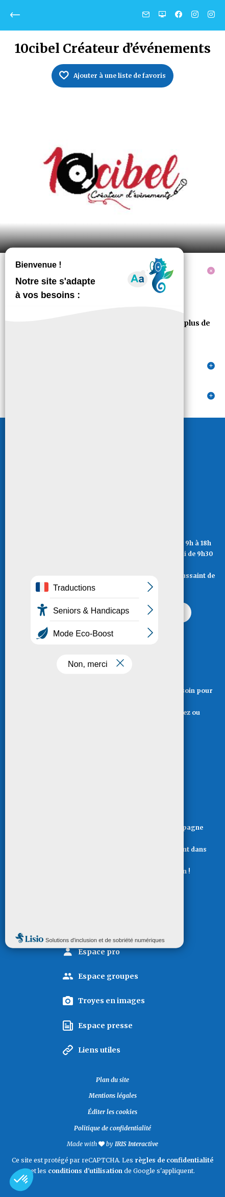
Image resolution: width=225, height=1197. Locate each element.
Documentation (112, 760)
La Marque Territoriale (120, 927)
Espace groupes (108, 976)
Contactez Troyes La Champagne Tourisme (113, 612)
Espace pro (99, 951)
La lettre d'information (112, 897)
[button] (21, 1179)
